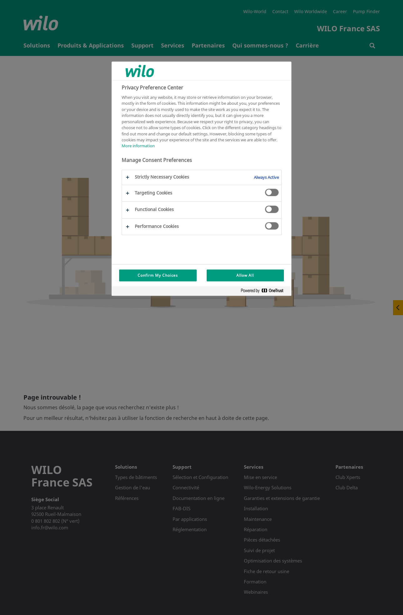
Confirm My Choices (158, 275)
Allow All (245, 275)
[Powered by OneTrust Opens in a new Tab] (264, 292)
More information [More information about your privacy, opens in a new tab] (138, 146)
